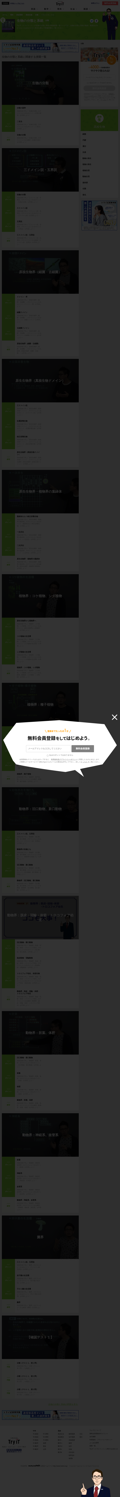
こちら (85, 762)
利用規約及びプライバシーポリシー (64, 759)
